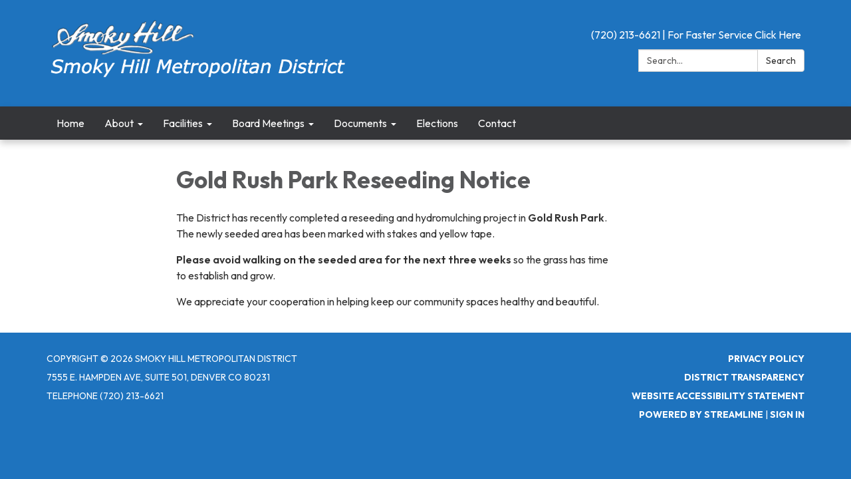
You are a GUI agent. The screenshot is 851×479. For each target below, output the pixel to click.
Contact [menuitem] (497, 123)
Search (781, 61)
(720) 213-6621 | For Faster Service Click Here (696, 34)
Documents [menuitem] (360, 123)
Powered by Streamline (701, 414)
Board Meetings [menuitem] (268, 123)
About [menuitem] (119, 123)
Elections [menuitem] (437, 123)
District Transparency (744, 377)
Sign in (787, 414)
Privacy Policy (766, 359)
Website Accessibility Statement (718, 396)
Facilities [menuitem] (183, 123)
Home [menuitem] (70, 123)
